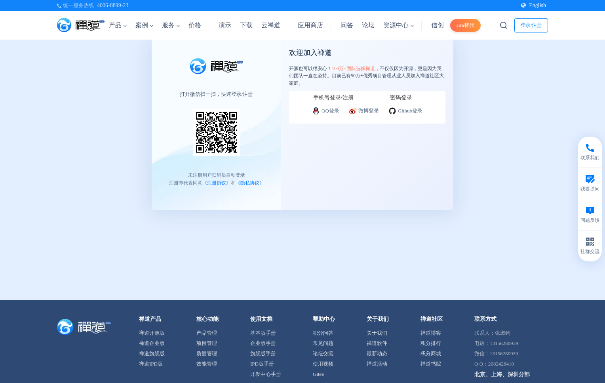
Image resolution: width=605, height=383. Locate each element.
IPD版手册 (262, 364)
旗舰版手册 (263, 353)
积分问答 (323, 333)
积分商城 (430, 353)
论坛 (368, 25)
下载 (246, 25)
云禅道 (270, 25)
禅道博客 (430, 333)
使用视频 (323, 364)
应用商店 (310, 25)
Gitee (318, 374)
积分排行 (430, 343)
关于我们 (377, 333)
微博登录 (364, 111)
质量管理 (206, 353)
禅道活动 (377, 364)
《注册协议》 (216, 183)
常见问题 (323, 343)
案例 (144, 25)
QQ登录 (325, 111)
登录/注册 (531, 25)
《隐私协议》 (250, 183)
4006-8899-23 (112, 5)
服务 (171, 25)
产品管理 (206, 333)
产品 (118, 25)
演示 (225, 25)
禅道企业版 (152, 343)
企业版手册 (263, 343)
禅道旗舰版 (152, 353)
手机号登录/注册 (333, 98)
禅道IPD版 (151, 364)
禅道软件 (377, 343)
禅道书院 (430, 364)
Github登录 (405, 111)
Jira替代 (465, 25)
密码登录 (401, 98)
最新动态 (377, 353)
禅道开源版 (152, 333)
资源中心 (398, 25)
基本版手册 (263, 333)
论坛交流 (323, 353)
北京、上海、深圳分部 (502, 374)
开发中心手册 (265, 374)
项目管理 (206, 343)
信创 (437, 25)
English (533, 5)
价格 (194, 25)
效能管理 (206, 364)
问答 (347, 25)
